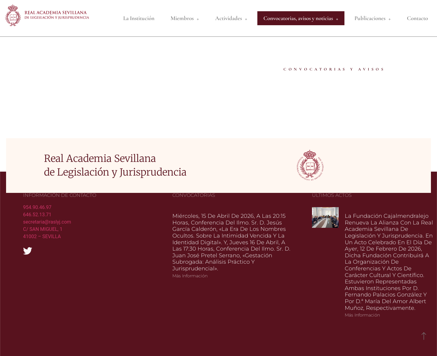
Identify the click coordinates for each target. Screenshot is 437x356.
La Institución (138, 18)
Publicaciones (372, 18)
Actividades (231, 18)
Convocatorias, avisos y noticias (300, 18)
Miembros (185, 18)
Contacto (417, 18)
